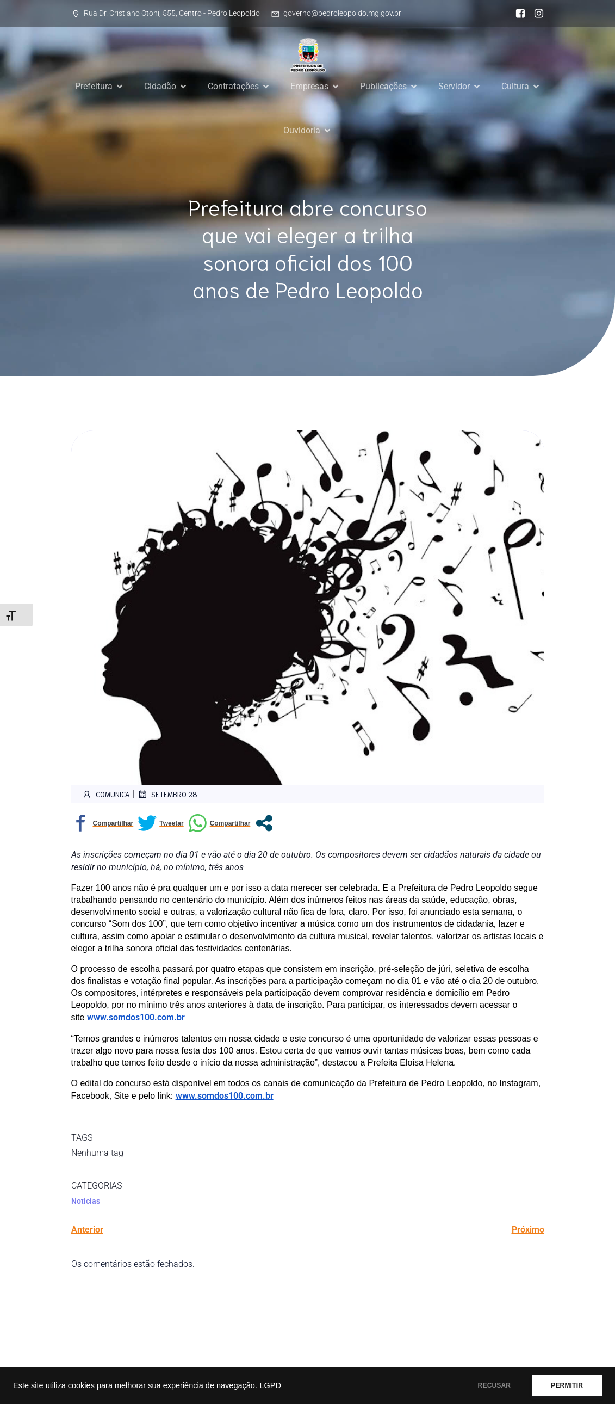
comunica (106, 794)
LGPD (270, 1385)
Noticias (85, 1201)
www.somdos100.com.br (136, 1017)
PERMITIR (567, 1385)
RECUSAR (494, 1385)
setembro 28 (167, 794)
